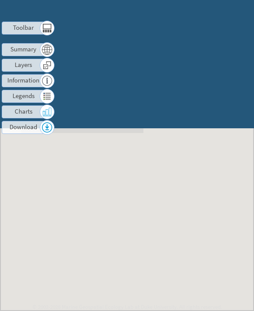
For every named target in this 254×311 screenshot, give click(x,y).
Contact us (212, 11)
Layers (23, 64)
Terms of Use (176, 11)
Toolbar (23, 27)
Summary (23, 49)
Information (23, 80)
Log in (218, 21)
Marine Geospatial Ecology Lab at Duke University (119, 306)
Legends (24, 96)
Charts (23, 111)
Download (23, 127)
